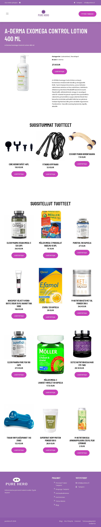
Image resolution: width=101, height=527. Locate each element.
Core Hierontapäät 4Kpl (19, 164)
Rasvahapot (75, 56)
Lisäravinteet (65, 56)
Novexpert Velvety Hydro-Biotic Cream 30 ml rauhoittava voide (19, 303)
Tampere (79, 3)
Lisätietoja (59, 71)
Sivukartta (92, 523)
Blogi (57, 505)
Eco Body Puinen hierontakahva (82, 154)
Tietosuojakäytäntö (89, 521)
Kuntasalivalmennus (62, 493)
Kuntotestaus (60, 497)
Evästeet (78, 521)
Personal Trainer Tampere (61, 484)
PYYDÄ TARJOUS (87, 14)
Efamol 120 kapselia (50, 307)
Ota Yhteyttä (68, 521)
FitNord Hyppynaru (50, 164)
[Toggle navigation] (7, 14)
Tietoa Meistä (60, 501)
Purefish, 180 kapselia (82, 243)
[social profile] (19, 3)
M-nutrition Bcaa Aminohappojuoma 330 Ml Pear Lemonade (82, 440)
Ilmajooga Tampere (62, 489)
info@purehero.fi (89, 3)
